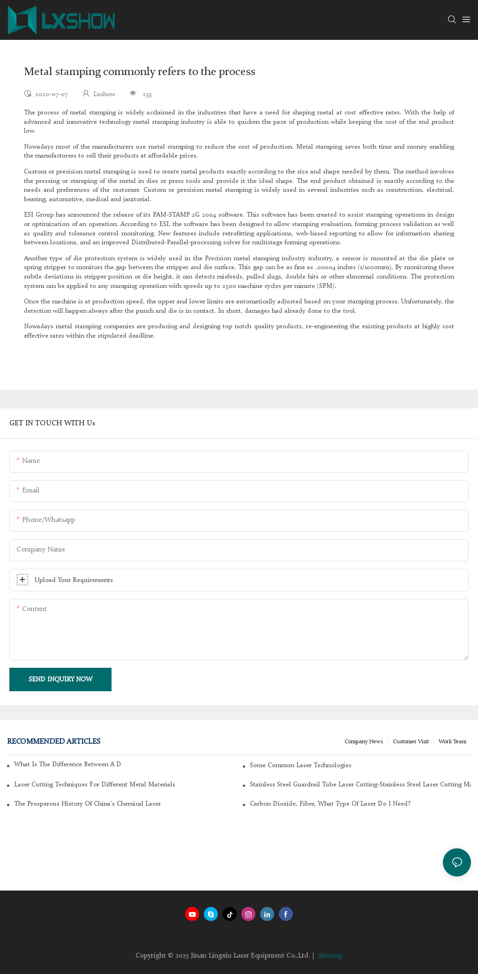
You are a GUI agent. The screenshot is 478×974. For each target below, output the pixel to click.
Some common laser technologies (300, 765)
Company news (363, 742)
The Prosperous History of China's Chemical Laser (87, 803)
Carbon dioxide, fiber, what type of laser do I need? (330, 803)
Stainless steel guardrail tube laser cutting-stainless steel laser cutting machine (360, 784)
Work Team (452, 742)
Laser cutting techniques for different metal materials (94, 784)
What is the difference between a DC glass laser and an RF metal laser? (67, 764)
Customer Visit (411, 742)
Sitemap (330, 955)
